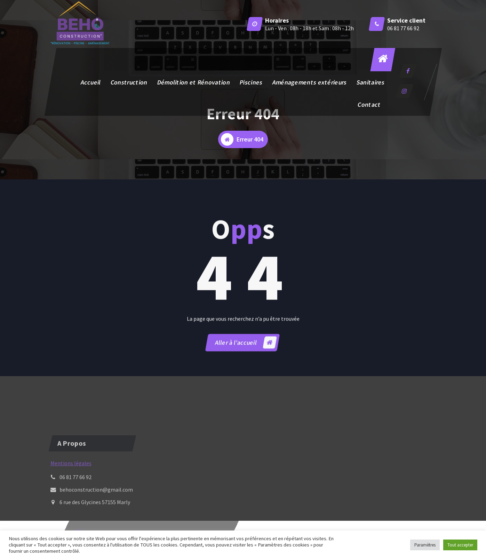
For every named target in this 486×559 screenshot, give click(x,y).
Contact (369, 104)
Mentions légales (70, 482)
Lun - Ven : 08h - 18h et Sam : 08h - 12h (309, 28)
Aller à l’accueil (245, 351)
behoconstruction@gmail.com (96, 509)
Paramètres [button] (425, 545)
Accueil (90, 82)
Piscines (251, 82)
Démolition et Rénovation (193, 82)
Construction (129, 82)
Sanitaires (370, 82)
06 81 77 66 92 (403, 28)
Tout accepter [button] (460, 545)
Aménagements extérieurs (309, 82)
